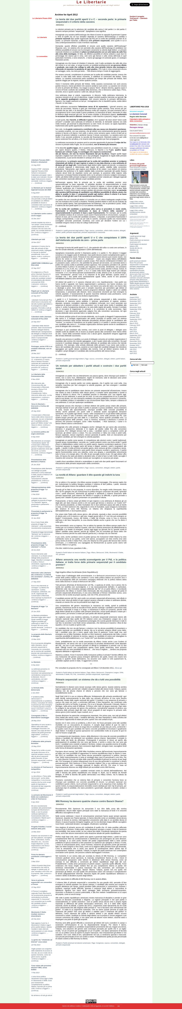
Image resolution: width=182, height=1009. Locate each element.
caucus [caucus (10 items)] (145, 285)
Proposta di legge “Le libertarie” (39, 607)
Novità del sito (135, 248)
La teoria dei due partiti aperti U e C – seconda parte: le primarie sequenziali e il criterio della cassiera (91, 20)
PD (57, 554)
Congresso (100, 943)
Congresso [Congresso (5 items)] (139, 268)
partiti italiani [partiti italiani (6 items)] (134, 281)
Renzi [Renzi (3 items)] (131, 263)
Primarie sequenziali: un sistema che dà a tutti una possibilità (88, 679)
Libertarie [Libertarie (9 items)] (146, 278)
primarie (62, 554)
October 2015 (134, 317)
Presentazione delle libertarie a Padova (38, 461)
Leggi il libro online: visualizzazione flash (137, 202)
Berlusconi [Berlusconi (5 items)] (143, 280)
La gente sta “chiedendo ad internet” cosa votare (41, 941)
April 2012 (133, 353)
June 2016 (133, 311)
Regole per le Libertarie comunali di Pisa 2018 (40, 292)
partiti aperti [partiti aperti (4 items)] (141, 276)
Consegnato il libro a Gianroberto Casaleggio (40, 716)
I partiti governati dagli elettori (73, 230)
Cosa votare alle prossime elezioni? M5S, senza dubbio (41, 968)
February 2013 (135, 337)
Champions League (112, 672)
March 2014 (134, 333)
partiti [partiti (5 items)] (135, 276)
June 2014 (133, 327)
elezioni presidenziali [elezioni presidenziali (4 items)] (137, 287)
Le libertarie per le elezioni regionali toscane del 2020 (41, 189)
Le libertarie (35, 662)
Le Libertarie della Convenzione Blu (38, 375)
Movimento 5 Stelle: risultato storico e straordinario (38, 914)
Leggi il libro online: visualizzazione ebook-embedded (138, 212)
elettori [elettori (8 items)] (142, 272)
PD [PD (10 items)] (135, 263)
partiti (63, 232)
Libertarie (133, 252)
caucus (91, 230)
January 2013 (134, 339)
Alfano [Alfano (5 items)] (147, 283)
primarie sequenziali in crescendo (93, 232)
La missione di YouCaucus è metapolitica (42, 768)
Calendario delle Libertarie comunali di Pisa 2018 (41, 318)
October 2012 (134, 345)
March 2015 (134, 323)
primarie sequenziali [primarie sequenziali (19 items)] (137, 267)
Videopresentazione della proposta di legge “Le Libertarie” (40, 489)
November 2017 (135, 301)
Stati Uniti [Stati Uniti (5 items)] (141, 274)
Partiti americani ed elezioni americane (76, 943)
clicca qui (118, 668)
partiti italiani (120, 359)
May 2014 (133, 329)
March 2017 (134, 305)
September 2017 (135, 303)
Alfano (93, 552)
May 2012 (133, 351)
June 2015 (133, 321)
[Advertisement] (42, 116)
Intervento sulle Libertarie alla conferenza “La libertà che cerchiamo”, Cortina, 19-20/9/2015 (42, 576)
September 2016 (135, 309)
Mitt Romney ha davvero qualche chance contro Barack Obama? (89, 801)
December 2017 (135, 299)
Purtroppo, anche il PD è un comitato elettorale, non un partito (41, 348)
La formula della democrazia (37, 689)
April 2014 (133, 331)
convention (99, 230)
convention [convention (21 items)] (134, 270)
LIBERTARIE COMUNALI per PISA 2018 (42, 264)
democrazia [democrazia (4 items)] (134, 274)
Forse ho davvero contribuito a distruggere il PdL (41, 856)
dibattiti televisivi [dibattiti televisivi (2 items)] (139, 283)
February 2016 (135, 313)
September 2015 (135, 319)
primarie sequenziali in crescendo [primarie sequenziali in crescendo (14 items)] (139, 264)
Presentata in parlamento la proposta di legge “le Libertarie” (41, 513)
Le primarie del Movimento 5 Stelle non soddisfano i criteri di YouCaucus (42, 797)
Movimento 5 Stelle (116, 552)
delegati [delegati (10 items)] (132, 268)
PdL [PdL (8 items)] (131, 276)
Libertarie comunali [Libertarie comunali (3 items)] (136, 278)
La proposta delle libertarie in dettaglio (41, 635)
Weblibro (133, 250)
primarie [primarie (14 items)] (133, 285)
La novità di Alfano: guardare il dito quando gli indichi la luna (88, 475)
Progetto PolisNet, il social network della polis (41, 828)
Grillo (107, 552)
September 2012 (135, 347)
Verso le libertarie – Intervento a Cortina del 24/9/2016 (40, 406)
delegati (123, 230)
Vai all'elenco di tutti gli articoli (41, 995)
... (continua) (37, 183)
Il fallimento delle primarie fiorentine (41, 742)
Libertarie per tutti (38, 239)
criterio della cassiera (111, 230)
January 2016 (134, 315)
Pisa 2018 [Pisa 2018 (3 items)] (139, 285)
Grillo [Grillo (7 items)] (147, 274)
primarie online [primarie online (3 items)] (135, 280)
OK (118, 1006)
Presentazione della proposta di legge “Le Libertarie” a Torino (39, 545)
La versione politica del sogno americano (40, 433)
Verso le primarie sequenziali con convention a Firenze (41, 882)
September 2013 (135, 335)
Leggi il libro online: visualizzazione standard (138, 207)
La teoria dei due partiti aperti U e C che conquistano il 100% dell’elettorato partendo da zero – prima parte (91, 238)
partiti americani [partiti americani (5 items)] (135, 261)
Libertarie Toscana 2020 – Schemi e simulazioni (41, 161)
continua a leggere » (42, 232)
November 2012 (135, 343)
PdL (74, 674)
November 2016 (135, 307)
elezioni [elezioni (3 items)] (143, 261)
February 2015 (135, 325)
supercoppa (105, 674)
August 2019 (134, 297)
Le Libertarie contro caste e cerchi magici (41, 214)
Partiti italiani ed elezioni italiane (74, 552)
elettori (58, 232)
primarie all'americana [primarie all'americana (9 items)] (137, 271)
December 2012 (135, 341)
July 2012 (133, 349)
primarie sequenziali (73, 232)
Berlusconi (100, 552)
